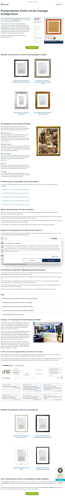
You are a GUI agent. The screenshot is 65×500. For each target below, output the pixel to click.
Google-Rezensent (17, 387)
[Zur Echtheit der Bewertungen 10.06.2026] (60, 482)
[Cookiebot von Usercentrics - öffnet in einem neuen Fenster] (51, 239)
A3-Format (17, 146)
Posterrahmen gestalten (32, 493)
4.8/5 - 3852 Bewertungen (32, 1)
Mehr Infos (59, 377)
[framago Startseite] (5, 4)
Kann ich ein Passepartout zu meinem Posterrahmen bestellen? (18, 310)
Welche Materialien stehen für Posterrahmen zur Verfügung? (17, 302)
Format (5, 165)
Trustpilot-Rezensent (37, 390)
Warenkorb (59, 4)
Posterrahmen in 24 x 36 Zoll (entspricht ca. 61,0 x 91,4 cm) (15, 200)
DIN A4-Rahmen (18, 137)
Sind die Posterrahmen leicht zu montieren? (13, 314)
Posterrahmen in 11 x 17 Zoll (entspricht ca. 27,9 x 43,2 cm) (15, 189)
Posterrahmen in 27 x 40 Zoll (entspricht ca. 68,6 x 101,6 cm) (16, 204)
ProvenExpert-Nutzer (58, 390)
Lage (3, 324)
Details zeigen (55, 256)
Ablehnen (32, 260)
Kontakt (23, 343)
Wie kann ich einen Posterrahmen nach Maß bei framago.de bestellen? (20, 298)
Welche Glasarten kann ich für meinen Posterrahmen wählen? (18, 306)
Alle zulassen (51, 260)
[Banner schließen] (60, 238)
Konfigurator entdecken (32, 47)
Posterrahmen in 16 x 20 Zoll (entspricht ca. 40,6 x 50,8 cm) (15, 193)
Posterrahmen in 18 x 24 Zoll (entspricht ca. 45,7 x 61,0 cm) (15, 196)
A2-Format (5, 155)
